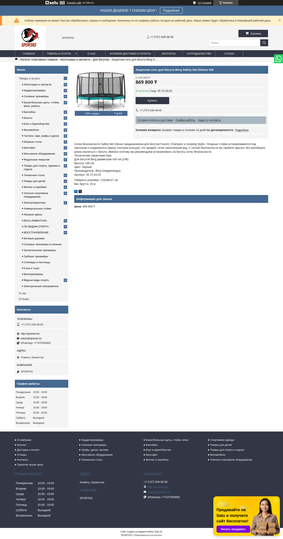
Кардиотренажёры (35, 90)
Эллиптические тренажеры (40, 250)
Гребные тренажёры (36, 256)
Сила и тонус (31, 268)
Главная (29, 53)
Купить (152, 100)
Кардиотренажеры (92, 439)
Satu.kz (158, 531)
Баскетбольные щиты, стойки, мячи (167, 439)
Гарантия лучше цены (30, 464)
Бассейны (30, 111)
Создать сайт (74, 2)
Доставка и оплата (28, 449)
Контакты (169, 53)
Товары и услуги (59, 53)
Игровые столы (33, 141)
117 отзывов (204, 2)
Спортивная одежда (222, 439)
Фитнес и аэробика (35, 187)
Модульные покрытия (36, 159)
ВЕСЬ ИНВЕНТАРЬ (35, 220)
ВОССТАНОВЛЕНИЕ (36, 232)
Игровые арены (33, 214)
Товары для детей (34, 181)
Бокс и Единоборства (36, 123)
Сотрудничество (199, 53)
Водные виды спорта (36, 280)
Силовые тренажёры (36, 96)
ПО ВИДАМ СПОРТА (36, 226)
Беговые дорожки (34, 238)
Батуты (28, 117)
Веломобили (31, 129)
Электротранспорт (35, 202)
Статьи (229, 53)
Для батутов (101, 59)
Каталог (21, 444)
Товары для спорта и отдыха (227, 449)
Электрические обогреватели (41, 286)
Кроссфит (29, 147)
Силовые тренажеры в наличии (43, 244)
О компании (24, 439)
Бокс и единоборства (158, 449)
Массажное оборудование (39, 153)
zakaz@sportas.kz (31, 338)
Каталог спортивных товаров (38, 59)
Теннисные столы (34, 175)
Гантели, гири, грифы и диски (41, 135)
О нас (91, 53)
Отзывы (24, 299)
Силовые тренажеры (93, 444)
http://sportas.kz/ (30, 333)
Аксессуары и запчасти (75, 59)
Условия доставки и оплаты (130, 53)
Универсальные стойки (37, 208)
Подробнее (171, 10)
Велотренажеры (33, 274)
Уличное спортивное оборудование (231, 459)
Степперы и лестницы (37, 262)
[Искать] (264, 42)
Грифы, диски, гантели (94, 449)
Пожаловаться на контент (148, 535)
